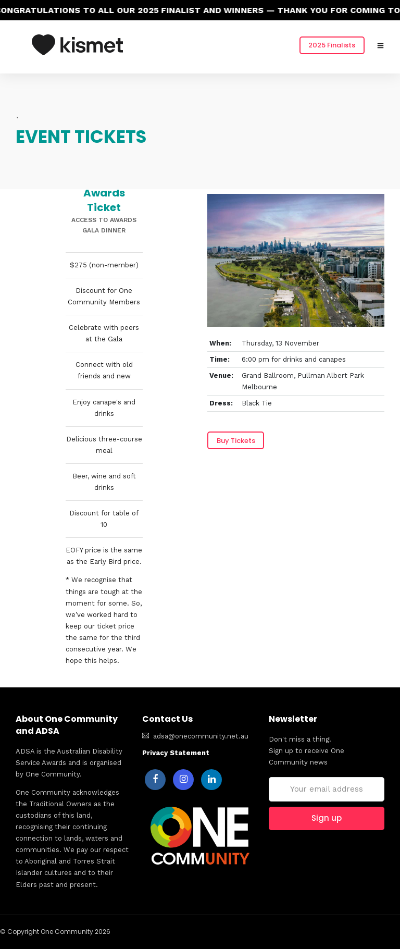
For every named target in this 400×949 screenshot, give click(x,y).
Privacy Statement (175, 753)
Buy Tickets (236, 441)
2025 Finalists (332, 45)
